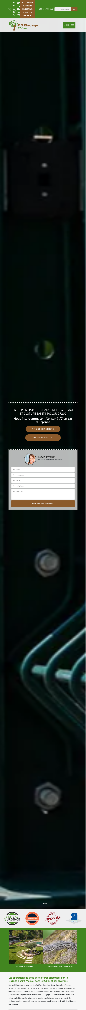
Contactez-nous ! (43, 437)
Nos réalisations (43, 429)
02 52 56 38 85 (10, 9)
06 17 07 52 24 (16, 9)
